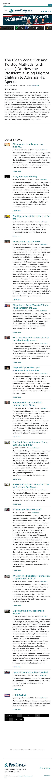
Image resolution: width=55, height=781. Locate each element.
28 (16, 719)
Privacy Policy (22, 776)
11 (7, 719)
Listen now (17, 171)
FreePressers (20, 11)
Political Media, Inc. (47, 775)
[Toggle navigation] (5, 10)
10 (47, 716)
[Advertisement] (28, 44)
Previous (8, 716)
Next (21, 719)
